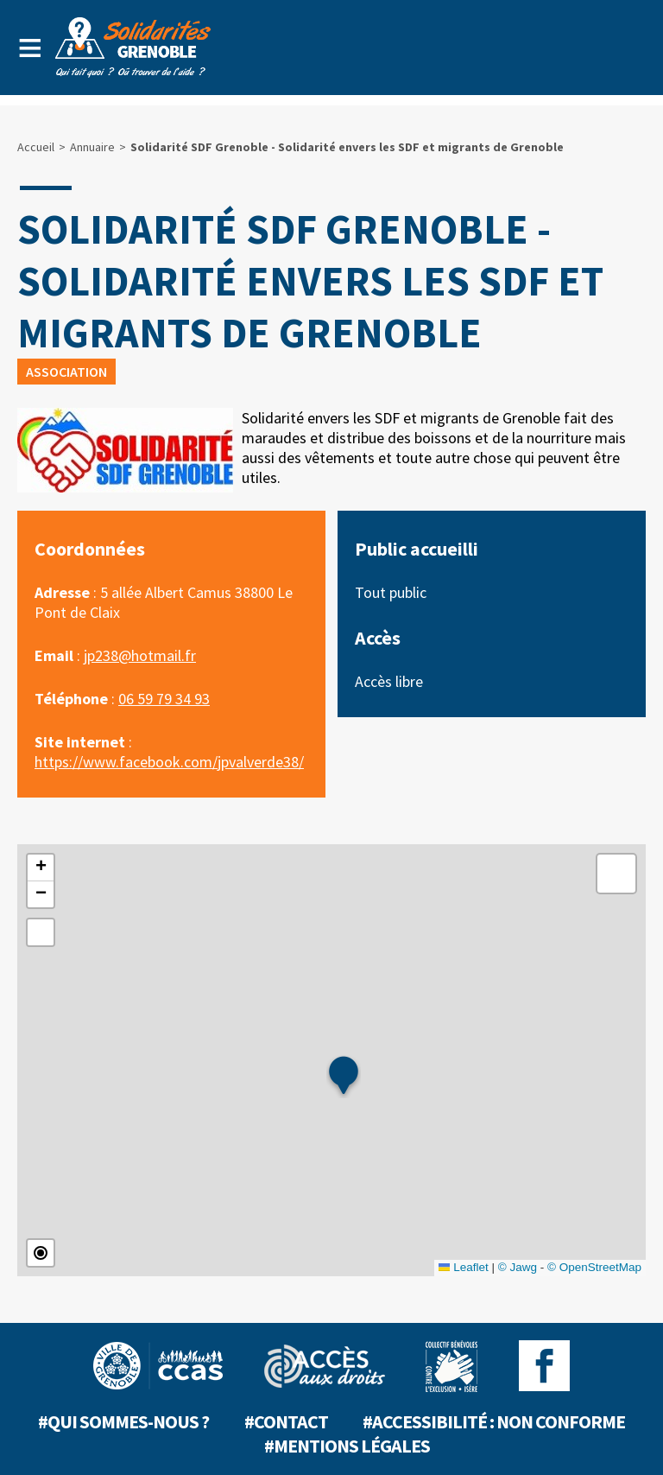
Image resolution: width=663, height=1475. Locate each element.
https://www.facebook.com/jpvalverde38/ (169, 762)
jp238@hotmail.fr (140, 655)
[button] (343, 1076)
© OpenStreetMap (594, 1267)
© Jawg (517, 1267)
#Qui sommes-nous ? (123, 1421)
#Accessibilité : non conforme (494, 1421)
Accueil (35, 147)
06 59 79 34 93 (164, 699)
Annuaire (92, 147)
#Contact (286, 1421)
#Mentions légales (347, 1446)
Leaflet (464, 1267)
